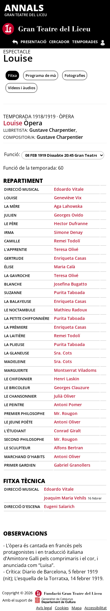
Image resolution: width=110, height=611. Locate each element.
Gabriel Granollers (72, 465)
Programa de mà (41, 75)
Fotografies (75, 75)
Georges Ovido (68, 215)
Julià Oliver (64, 396)
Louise (12, 123)
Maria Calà (64, 266)
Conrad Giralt (67, 430)
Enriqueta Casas (70, 258)
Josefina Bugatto (70, 284)
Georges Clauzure (71, 387)
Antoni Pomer (68, 404)
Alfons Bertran (68, 447)
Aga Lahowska (68, 206)
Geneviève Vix (68, 197)
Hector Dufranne (71, 223)
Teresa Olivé (66, 249)
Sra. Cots (63, 353)
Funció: (12, 154)
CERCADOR (59, 41)
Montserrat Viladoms (75, 370)
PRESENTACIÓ (33, 41)
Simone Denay (68, 232)
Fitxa (12, 75)
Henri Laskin (66, 379)
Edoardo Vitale (69, 189)
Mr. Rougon (65, 413)
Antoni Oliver (67, 422)
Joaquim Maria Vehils (65, 498)
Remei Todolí (67, 241)
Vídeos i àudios (21, 87)
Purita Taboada (69, 292)
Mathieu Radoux (70, 310)
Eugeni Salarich (59, 506)
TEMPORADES (85, 41)
